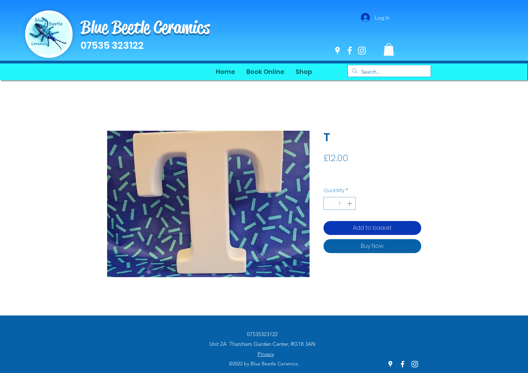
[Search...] (388, 71)
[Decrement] (329, 203)
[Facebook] (349, 50)
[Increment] (350, 203)
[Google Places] (337, 50)
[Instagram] (362, 50)
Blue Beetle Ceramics (145, 27)
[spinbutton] (339, 203)
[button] (389, 49)
